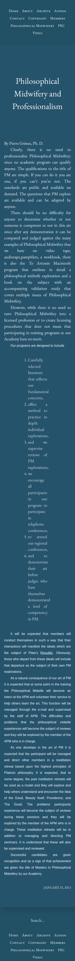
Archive (44, 10)
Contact (17, 18)
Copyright (37, 18)
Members (57, 18)
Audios (60, 10)
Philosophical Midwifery (32, 25)
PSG (61, 25)
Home (13, 10)
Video (37, 32)
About (27, 10)
